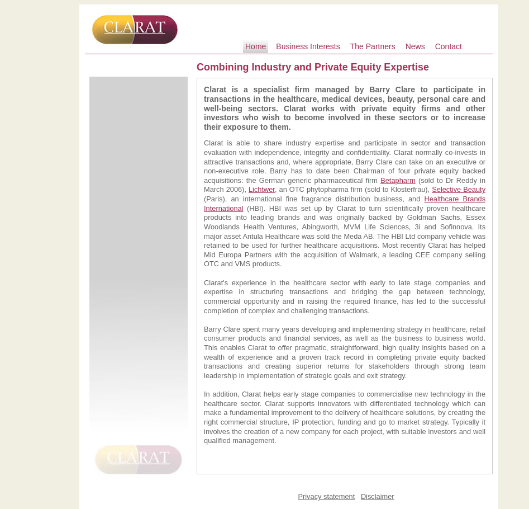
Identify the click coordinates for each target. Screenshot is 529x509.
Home (255, 46)
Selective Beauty (458, 189)
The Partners (372, 46)
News (415, 46)
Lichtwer (262, 189)
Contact (448, 46)
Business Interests (308, 46)
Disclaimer (377, 496)
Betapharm (398, 180)
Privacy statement (326, 496)
